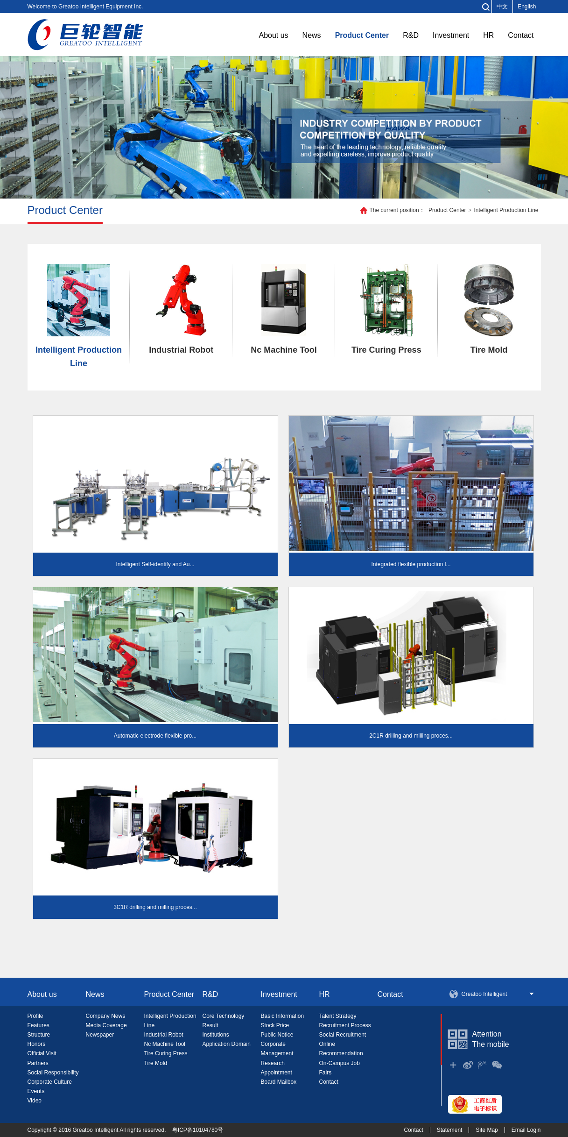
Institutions (216, 1034)
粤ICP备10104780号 (197, 1130)
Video (35, 1100)
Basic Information (282, 1016)
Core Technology (224, 1016)
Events (36, 1091)
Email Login (526, 1130)
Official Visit (42, 1053)
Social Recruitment (342, 1034)
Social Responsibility (53, 1072)
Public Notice (277, 1034)
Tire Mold (489, 309)
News (311, 35)
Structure (39, 1034)
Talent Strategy (338, 1016)
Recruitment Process (345, 1025)
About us (273, 35)
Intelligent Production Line (506, 210)
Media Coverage (106, 1025)
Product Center (362, 35)
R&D (411, 35)
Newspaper (100, 1034)
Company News (106, 1016)
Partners (38, 1063)
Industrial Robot (181, 309)
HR (488, 35)
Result (210, 1025)
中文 (502, 6)
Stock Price (275, 1025)
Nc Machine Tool (284, 309)
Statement (450, 1130)
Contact (520, 35)
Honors (37, 1044)
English (527, 6)
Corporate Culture (50, 1082)
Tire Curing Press (386, 309)
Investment (451, 35)
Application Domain (227, 1044)
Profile (35, 1016)
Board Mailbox (279, 1082)
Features (38, 1025)
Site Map (487, 1130)
